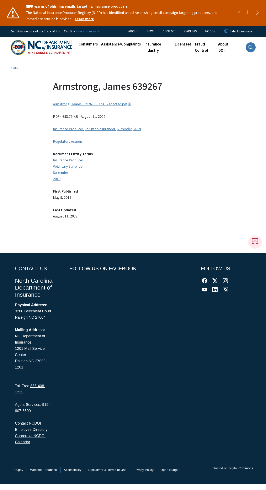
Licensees (183, 44)
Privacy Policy (143, 470)
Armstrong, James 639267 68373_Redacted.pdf (92, 104)
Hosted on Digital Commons (233, 468)
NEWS (150, 31)
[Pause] (248, 13)
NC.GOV (210, 31)
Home (14, 67)
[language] (241, 31)
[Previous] (239, 13)
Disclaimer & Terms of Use (107, 470)
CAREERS (190, 31)
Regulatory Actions (68, 141)
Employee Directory (31, 429)
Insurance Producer (68, 129)
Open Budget (170, 470)
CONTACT (169, 31)
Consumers (88, 44)
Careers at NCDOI (30, 436)
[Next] (257, 13)
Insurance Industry (152, 47)
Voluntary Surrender (100, 129)
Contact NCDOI (28, 423)
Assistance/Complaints (121, 44)
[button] (251, 47)
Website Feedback (43, 470)
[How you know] (88, 31)
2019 (137, 129)
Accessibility (72, 470)
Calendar (22, 442)
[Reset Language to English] (226, 31)
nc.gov (18, 470)
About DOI (223, 47)
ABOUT (133, 31)
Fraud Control (201, 47)
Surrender (124, 129)
